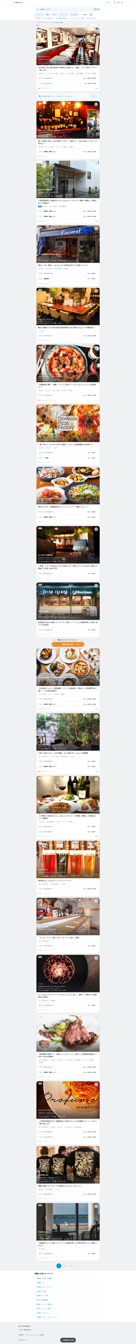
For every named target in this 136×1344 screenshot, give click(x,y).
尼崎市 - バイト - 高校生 (44, 1304)
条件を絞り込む (70, 644)
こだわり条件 (73, 14)
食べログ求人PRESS (24, 1326)
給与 (54, 14)
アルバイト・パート (40, 14)
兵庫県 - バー (41, 1282)
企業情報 (41, 1335)
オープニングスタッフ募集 (76, 18)
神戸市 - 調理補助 (42, 1300)
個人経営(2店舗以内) (61, 18)
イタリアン (63, 14)
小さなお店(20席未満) (92, 18)
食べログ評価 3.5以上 (48, 18)
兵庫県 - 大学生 (41, 1291)
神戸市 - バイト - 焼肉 (44, 1308)
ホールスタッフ (48, 78)
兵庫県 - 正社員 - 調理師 (44, 1278)
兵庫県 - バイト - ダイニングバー (47, 1317)
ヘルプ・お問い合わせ (25, 1330)
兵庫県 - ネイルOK (43, 1295)
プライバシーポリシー (31, 1335)
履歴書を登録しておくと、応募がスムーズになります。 (70, 96)
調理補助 (46, 278)
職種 (47, 14)
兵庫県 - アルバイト (43, 1313)
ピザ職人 (46, 458)
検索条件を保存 (69, 1340)
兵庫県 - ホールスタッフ (44, 1287)
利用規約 (21, 1335)
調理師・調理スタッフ (50, 151)
